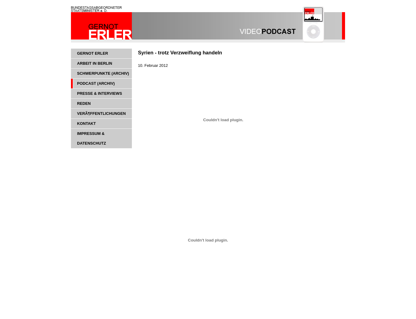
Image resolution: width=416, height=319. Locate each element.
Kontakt (86, 123)
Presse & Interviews (99, 93)
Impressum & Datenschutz (91, 138)
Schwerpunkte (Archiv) (103, 73)
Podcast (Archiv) (96, 83)
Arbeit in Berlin (94, 63)
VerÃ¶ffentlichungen (101, 113)
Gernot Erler (92, 53)
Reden (84, 103)
